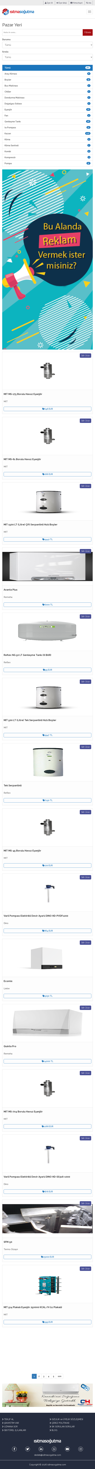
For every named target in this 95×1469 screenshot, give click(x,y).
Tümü (47, 67)
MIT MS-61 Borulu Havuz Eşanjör (22, 459)
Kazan (47, 133)
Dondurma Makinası (47, 97)
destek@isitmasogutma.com (47, 1455)
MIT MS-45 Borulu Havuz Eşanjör (22, 850)
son (59, 1376)
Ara (88, 3)
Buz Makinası (47, 85)
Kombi (47, 151)
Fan (47, 115)
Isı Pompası (47, 127)
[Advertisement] (47, 1350)
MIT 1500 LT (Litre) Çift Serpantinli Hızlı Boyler (30, 524)
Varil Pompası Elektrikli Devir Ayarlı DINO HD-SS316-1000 (37, 1176)
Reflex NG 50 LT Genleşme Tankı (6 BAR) (27, 655)
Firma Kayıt (76, 3)
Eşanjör (47, 109)
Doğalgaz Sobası (47, 103)
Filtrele (87, 32)
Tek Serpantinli (13, 785)
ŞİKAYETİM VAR (10, 1423)
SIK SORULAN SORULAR (62, 1426)
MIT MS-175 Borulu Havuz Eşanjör (23, 394)
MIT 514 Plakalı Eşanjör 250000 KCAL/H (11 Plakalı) (33, 1307)
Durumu (6, 39)
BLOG (53, 1430)
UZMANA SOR (10, 1426)
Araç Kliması (47, 73)
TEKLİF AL (8, 1419)
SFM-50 (8, 1242)
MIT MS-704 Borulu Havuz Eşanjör (23, 1111)
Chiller (47, 91)
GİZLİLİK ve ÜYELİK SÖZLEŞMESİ (66, 1419)
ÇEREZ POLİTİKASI (59, 1423)
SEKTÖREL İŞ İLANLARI (14, 1430)
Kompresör (47, 157)
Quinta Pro (10, 1046)
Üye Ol (49, 3)
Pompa (47, 163)
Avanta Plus (10, 589)
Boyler (47, 79)
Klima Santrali (47, 145)
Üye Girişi (61, 3)
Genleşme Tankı (47, 121)
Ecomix (8, 981)
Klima (47, 139)
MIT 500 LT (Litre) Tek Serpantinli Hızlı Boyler (30, 720)
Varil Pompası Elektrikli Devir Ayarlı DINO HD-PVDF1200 (36, 915)
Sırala (5, 52)
